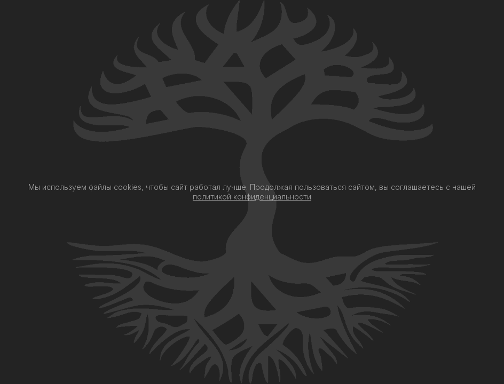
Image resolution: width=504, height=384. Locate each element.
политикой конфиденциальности (252, 196)
